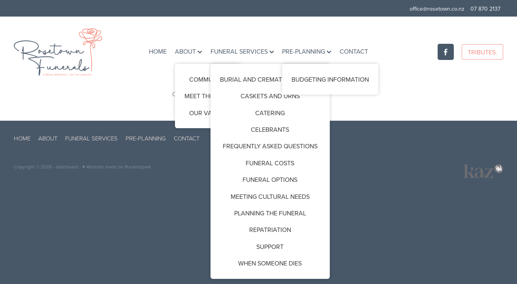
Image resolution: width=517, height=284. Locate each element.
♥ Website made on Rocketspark (116, 166)
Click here (186, 94)
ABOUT (188, 51)
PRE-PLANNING (306, 51)
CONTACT (354, 51)
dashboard (67, 166)
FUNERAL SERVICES (242, 51)
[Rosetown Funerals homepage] (63, 52)
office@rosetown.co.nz (437, 9)
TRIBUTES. (482, 52)
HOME (158, 51)
